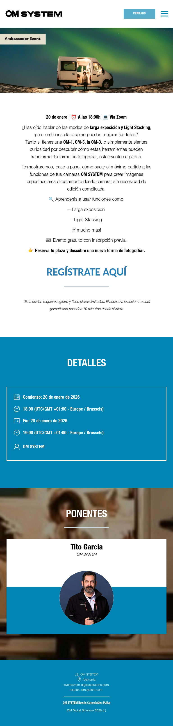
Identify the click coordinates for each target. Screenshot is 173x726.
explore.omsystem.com (86, 690)
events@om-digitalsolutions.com (86, 685)
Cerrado (139, 13)
